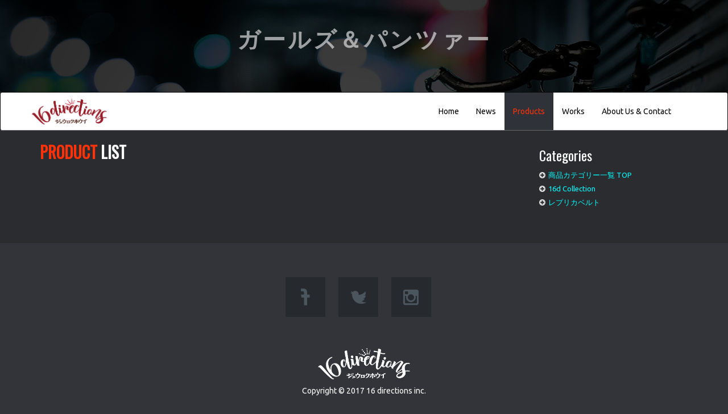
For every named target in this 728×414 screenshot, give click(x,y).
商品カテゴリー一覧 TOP (590, 175)
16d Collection (571, 189)
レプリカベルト (574, 202)
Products (529, 111)
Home (449, 111)
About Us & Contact (636, 111)
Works (573, 111)
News (486, 111)
